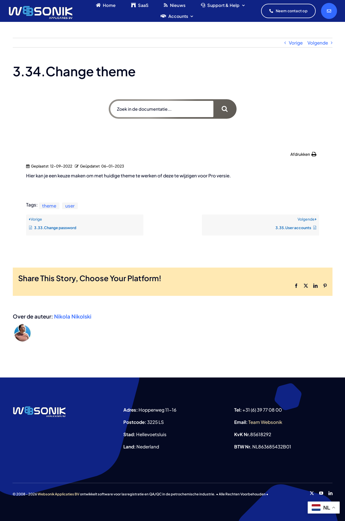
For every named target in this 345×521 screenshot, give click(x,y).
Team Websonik (265, 422)
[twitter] (312, 493)
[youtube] (321, 493)
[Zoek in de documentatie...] (161, 109)
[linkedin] (330, 493)
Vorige (296, 43)
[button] (303, 154)
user (70, 206)
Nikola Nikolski (72, 316)
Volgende (317, 43)
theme (49, 206)
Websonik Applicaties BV (58, 494)
